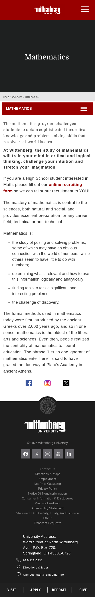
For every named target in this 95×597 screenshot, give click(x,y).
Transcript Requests (47, 523)
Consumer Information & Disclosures (47, 498)
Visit (11, 590)
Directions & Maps (47, 474)
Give (83, 590)
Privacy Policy (47, 489)
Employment (47, 479)
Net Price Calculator (47, 484)
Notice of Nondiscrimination (47, 493)
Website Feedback (47, 503)
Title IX (48, 518)
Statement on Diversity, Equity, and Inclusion (47, 513)
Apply (35, 590)
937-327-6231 (33, 560)
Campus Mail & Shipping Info (43, 574)
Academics (17, 97)
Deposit (59, 590)
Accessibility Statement (47, 508)
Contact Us (47, 469)
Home (6, 97)
